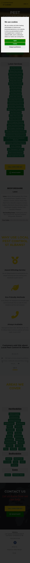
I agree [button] (15, 40)
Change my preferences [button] (15, 47)
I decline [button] (15, 43)
